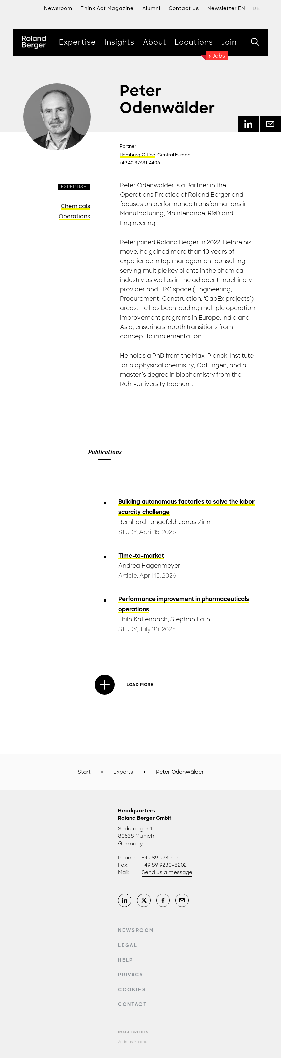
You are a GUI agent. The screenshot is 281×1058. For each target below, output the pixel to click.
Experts (123, 772)
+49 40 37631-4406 (140, 163)
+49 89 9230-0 (160, 857)
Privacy (130, 975)
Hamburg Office (137, 155)
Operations (74, 216)
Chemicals (75, 206)
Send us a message (167, 872)
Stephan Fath (190, 619)
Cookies (132, 990)
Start (84, 772)
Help (125, 960)
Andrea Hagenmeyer (149, 565)
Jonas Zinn (194, 522)
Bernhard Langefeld (147, 522)
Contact (132, 1004)
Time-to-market (141, 555)
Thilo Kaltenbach (143, 619)
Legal (127, 945)
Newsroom (136, 930)
